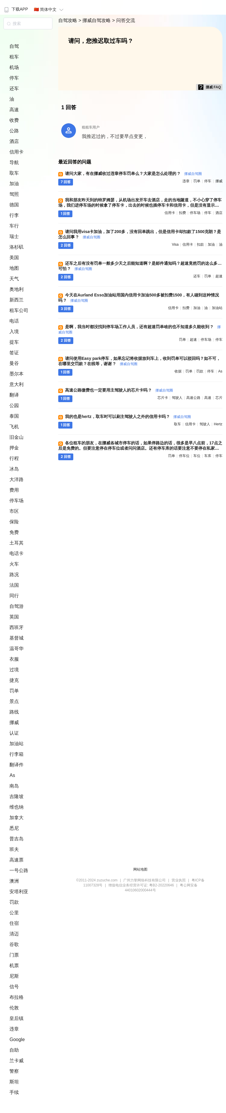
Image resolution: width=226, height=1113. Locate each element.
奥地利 (16, 289)
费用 (14, 490)
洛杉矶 (16, 246)
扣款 (200, 244)
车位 (196, 456)
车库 (207, 456)
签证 (14, 352)
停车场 (16, 500)
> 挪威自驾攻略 (95, 20)
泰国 (14, 416)
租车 (14, 56)
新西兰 (16, 299)
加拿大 (16, 817)
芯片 (218, 398)
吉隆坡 (16, 796)
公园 (14, 405)
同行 (14, 595)
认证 (14, 733)
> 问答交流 (123, 20)
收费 (14, 120)
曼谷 (14, 363)
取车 (14, 173)
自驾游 (16, 606)
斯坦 (14, 1081)
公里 (14, 912)
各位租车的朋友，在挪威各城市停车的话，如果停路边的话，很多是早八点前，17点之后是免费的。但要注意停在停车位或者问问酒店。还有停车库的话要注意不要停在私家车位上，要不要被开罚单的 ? (140, 448)
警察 (14, 1071)
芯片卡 (162, 398)
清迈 (14, 933)
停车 (14, 77)
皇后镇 (16, 1018)
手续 (14, 1092)
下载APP (15, 9)
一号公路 (18, 870)
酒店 (14, 141)
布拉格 (16, 997)
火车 (14, 563)
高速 (14, 109)
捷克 (14, 680)
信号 (14, 986)
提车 (14, 342)
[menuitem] (15, 7)
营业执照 (179, 880)
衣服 (14, 659)
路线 (14, 711)
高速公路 (193, 398)
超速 (218, 276)
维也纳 (16, 807)
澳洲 (14, 880)
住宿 (14, 923)
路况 (14, 574)
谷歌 (14, 944)
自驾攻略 (68, 20)
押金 (14, 447)
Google (17, 1039)
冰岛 (14, 468)
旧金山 (16, 437)
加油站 (16, 743)
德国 (14, 204)
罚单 (14, 690)
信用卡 (16, 151)
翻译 (14, 394)
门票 (14, 954)
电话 (14, 320)
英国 (14, 616)
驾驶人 (177, 398)
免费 (14, 532)
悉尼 (14, 828)
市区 (14, 511)
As (12, 775)
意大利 (16, 384)
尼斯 (14, 976)
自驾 (14, 46)
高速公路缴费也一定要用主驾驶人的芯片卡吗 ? (119, 390)
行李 (14, 215)
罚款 (14, 902)
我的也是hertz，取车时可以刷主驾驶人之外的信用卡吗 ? (128, 416)
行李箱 (16, 754)
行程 (14, 458)
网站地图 (140, 869)
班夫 (14, 849)
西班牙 (16, 627)
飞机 (14, 426)
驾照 (14, 194)
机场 (14, 67)
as (220, 371)
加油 (14, 183)
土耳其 (16, 542)
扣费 (182, 213)
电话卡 (16, 553)
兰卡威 (16, 1060)
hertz (218, 424)
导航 (14, 162)
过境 (14, 669)
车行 (14, 225)
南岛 (14, 785)
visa (175, 244)
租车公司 (18, 310)
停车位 (184, 456)
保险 (14, 521)
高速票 (16, 859)
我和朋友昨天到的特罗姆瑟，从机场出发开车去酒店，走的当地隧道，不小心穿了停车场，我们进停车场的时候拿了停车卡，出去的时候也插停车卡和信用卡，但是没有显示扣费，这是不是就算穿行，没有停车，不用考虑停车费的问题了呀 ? (140, 205)
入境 (14, 331)
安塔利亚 (18, 891)
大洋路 (16, 479)
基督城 (16, 637)
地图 (14, 268)
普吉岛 (16, 838)
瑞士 (14, 236)
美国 (14, 257)
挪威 (14, 722)
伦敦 (14, 1007)
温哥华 (16, 648)
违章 (14, 1028)
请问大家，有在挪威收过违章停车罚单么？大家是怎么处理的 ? (133, 173)
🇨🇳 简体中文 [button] (49, 9)
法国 (14, 585)
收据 (178, 371)
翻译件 (16, 764)
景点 (14, 701)
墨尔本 (16, 373)
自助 (14, 1050)
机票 (14, 965)
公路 (14, 130)
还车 (14, 88)
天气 (14, 278)
